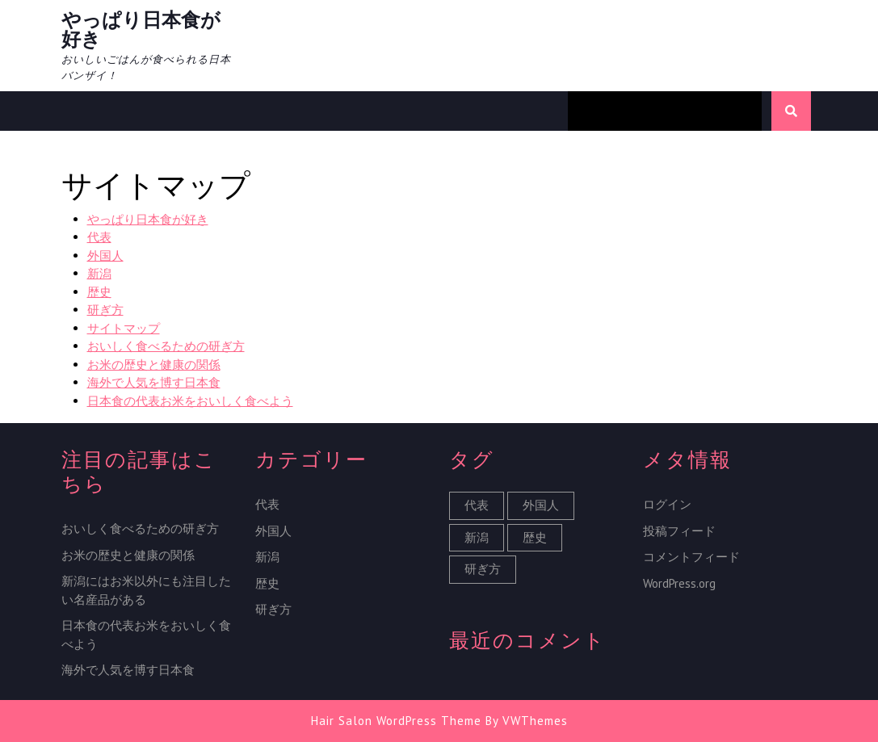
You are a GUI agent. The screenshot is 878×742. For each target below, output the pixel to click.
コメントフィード (691, 556)
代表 (99, 237)
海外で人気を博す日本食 (154, 382)
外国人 (105, 255)
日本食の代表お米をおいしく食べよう (190, 401)
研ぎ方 (105, 309)
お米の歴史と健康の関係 (154, 364)
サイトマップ (123, 328)
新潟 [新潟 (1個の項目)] (476, 537)
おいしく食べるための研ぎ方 (166, 346)
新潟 (99, 273)
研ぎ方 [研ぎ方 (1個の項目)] (482, 568)
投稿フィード (679, 531)
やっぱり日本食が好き (141, 29)
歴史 (99, 292)
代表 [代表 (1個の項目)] (476, 505)
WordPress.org (679, 583)
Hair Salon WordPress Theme (396, 720)
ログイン (667, 504)
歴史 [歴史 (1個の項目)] (535, 537)
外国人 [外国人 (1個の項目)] (541, 505)
